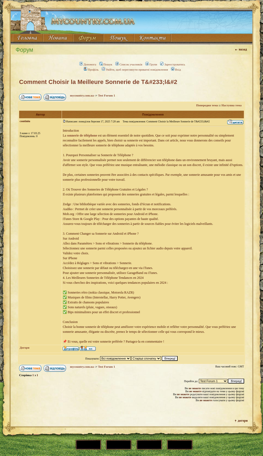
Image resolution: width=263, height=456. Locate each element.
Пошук (105, 64)
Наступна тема (232, 105)
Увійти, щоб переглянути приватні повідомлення (135, 69)
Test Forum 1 (106, 95)
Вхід (176, 69)
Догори (24, 347)
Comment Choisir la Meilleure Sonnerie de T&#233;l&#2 (98, 81)
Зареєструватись (172, 64)
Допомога (87, 64)
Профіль (91, 69)
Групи (151, 64)
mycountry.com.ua (82, 95)
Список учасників (128, 64)
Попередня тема (207, 105)
